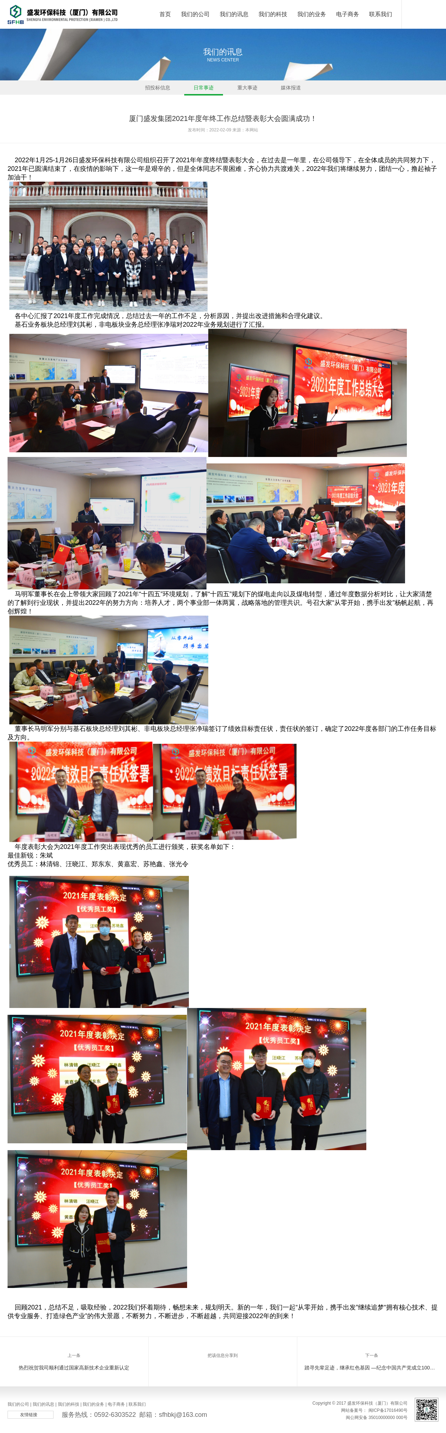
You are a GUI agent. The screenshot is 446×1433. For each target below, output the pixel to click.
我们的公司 (195, 20)
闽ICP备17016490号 (388, 1410)
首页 (165, 20)
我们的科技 (273, 20)
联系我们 (380, 20)
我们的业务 (311, 20)
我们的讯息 (234, 20)
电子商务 (347, 20)
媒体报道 (290, 90)
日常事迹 (203, 90)
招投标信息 (158, 90)
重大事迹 (247, 90)
